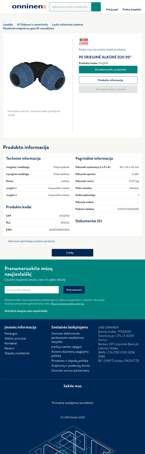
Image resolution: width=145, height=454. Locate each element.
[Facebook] (75, 393)
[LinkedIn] (68, 393)
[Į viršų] (72, 252)
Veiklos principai (15, 338)
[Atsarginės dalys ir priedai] (108, 89)
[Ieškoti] (96, 6)
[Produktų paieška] (70, 6)
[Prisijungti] (112, 7)
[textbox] (32, 290)
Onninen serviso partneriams (70, 370)
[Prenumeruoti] (74, 290)
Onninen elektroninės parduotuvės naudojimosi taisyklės (67, 337)
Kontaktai (11, 343)
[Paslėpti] (138, 268)
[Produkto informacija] (108, 80)
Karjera (9, 348)
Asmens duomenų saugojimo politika (70, 353)
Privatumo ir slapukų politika (69, 360)
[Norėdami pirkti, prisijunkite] (108, 69)
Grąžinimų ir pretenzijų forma (70, 365)
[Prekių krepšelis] (132, 7)
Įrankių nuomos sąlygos (66, 346)
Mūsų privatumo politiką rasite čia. (67, 304)
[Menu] (6, 7)
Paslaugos (11, 333)
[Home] (29, 7)
